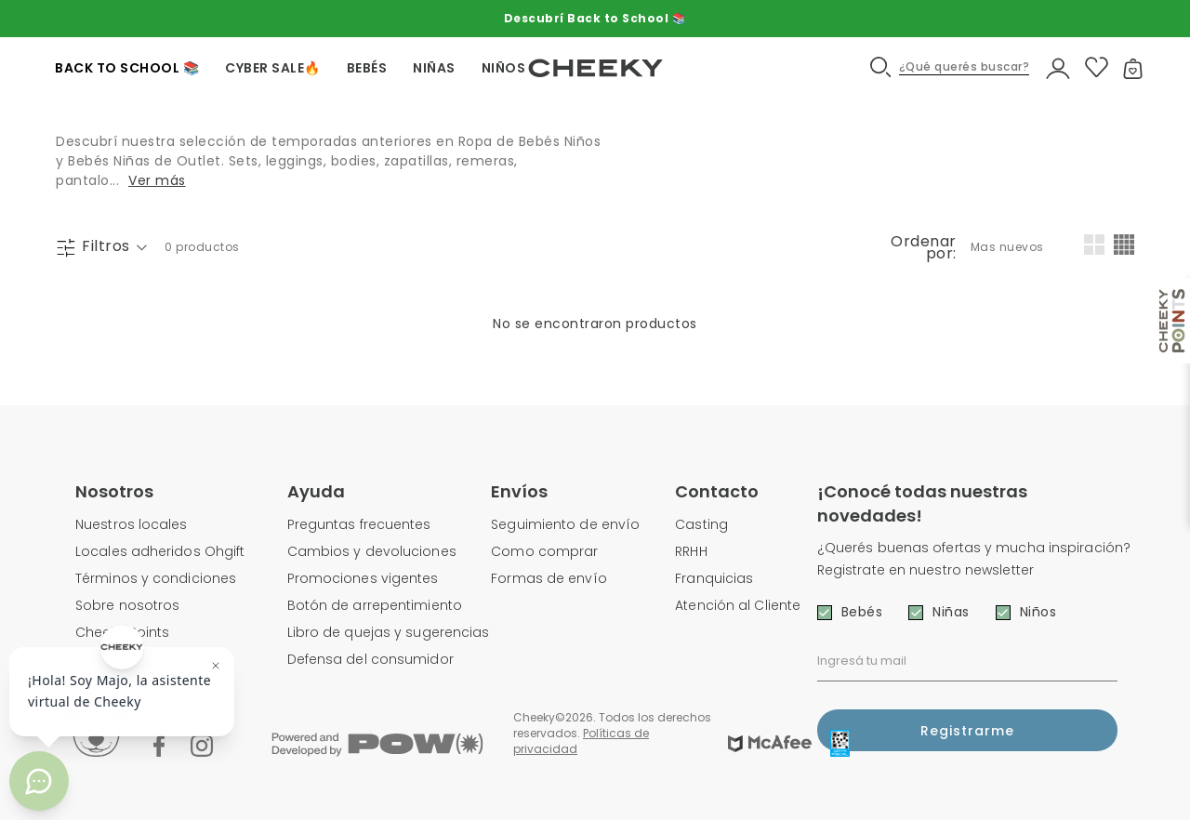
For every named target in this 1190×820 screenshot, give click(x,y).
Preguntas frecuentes (359, 524)
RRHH (691, 551)
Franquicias (714, 578)
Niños (1038, 611)
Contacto (717, 491)
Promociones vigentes (363, 578)
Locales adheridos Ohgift (160, 551)
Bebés (862, 611)
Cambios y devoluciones (371, 551)
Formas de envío (549, 578)
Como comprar (544, 551)
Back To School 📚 (127, 68)
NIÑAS (434, 68)
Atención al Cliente (737, 605)
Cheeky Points (122, 632)
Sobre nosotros (127, 605)
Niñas (951, 611)
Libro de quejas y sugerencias (388, 632)
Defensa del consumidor (370, 659)
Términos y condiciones (155, 578)
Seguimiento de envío (565, 524)
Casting (701, 524)
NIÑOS (504, 68)
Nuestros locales (131, 524)
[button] (950, 67)
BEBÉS (367, 68)
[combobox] (1009, 247)
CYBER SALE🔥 (273, 68)
